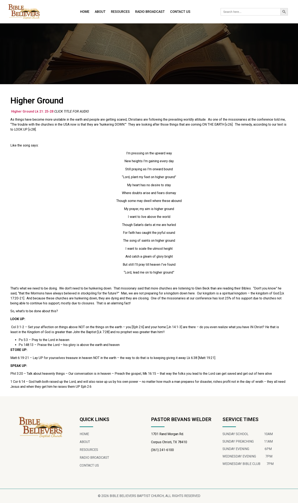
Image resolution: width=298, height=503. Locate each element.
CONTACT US (180, 12)
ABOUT (100, 12)
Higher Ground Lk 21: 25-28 (32, 111)
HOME (84, 12)
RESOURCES (120, 12)
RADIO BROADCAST (150, 12)
